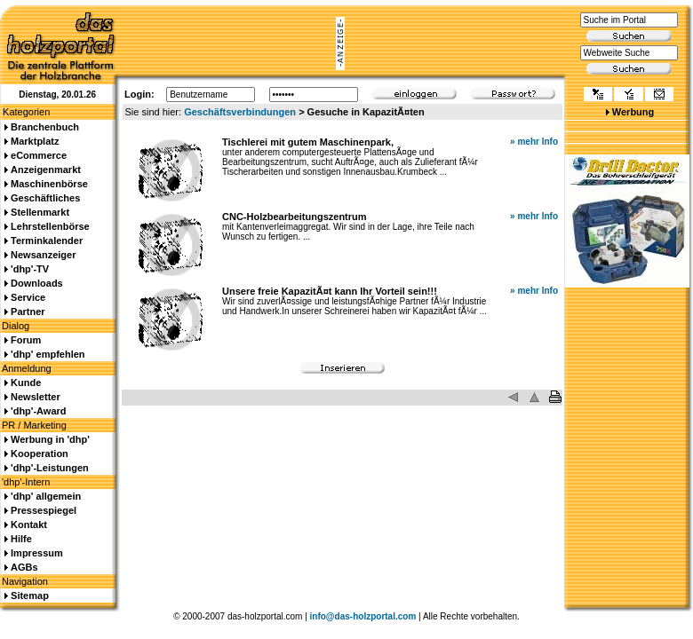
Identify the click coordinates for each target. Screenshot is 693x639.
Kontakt (29, 524)
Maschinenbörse (49, 183)
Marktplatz (35, 141)
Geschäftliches (45, 198)
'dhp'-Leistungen (50, 467)
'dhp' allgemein (46, 496)
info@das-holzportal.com (363, 616)
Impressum (37, 553)
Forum (26, 340)
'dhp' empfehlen (47, 354)
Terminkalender (47, 240)
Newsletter (35, 396)
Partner (28, 311)
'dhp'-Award (38, 411)
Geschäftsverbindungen (240, 111)
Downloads (37, 283)
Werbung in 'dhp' (50, 439)
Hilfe (21, 538)
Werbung (633, 111)
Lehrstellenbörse (50, 226)
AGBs (24, 567)
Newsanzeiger (43, 254)
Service (28, 297)
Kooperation (39, 453)
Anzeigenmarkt (46, 169)
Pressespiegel (43, 510)
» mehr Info (534, 141)
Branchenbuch (45, 127)
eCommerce (39, 155)
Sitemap (30, 595)
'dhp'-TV (30, 269)
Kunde (26, 382)
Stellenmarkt (40, 212)
